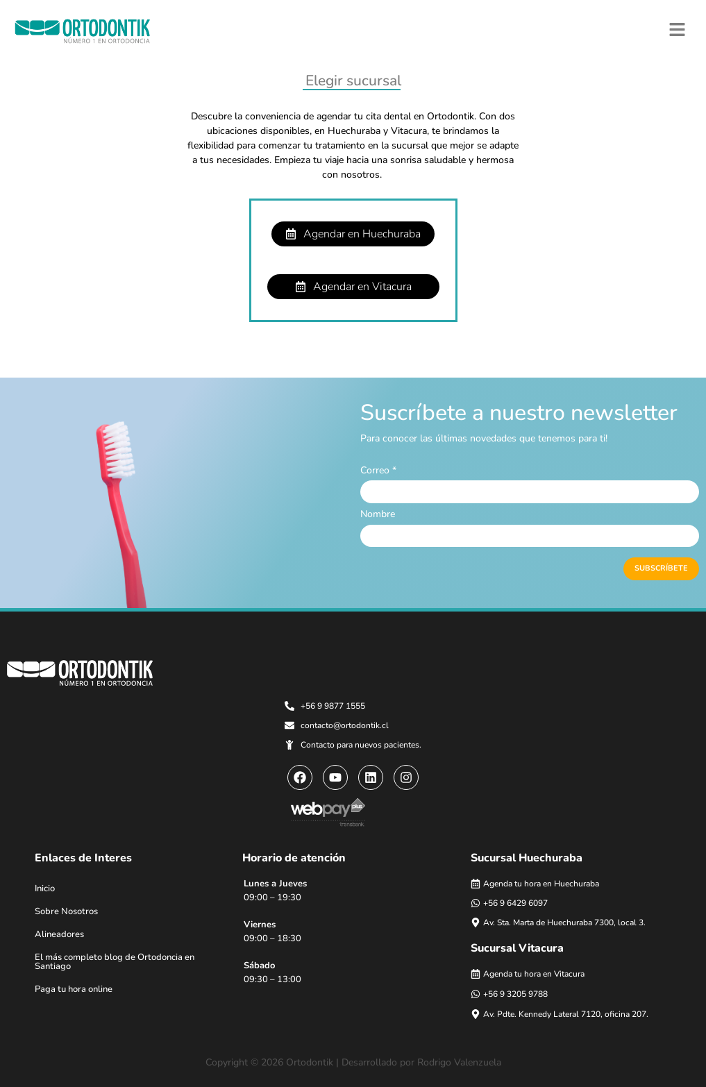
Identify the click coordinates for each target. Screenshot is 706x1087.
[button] (678, 29)
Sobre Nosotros (66, 911)
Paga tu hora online (73, 989)
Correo (378, 470)
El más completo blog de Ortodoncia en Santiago (114, 961)
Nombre (377, 514)
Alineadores (59, 934)
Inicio (45, 888)
